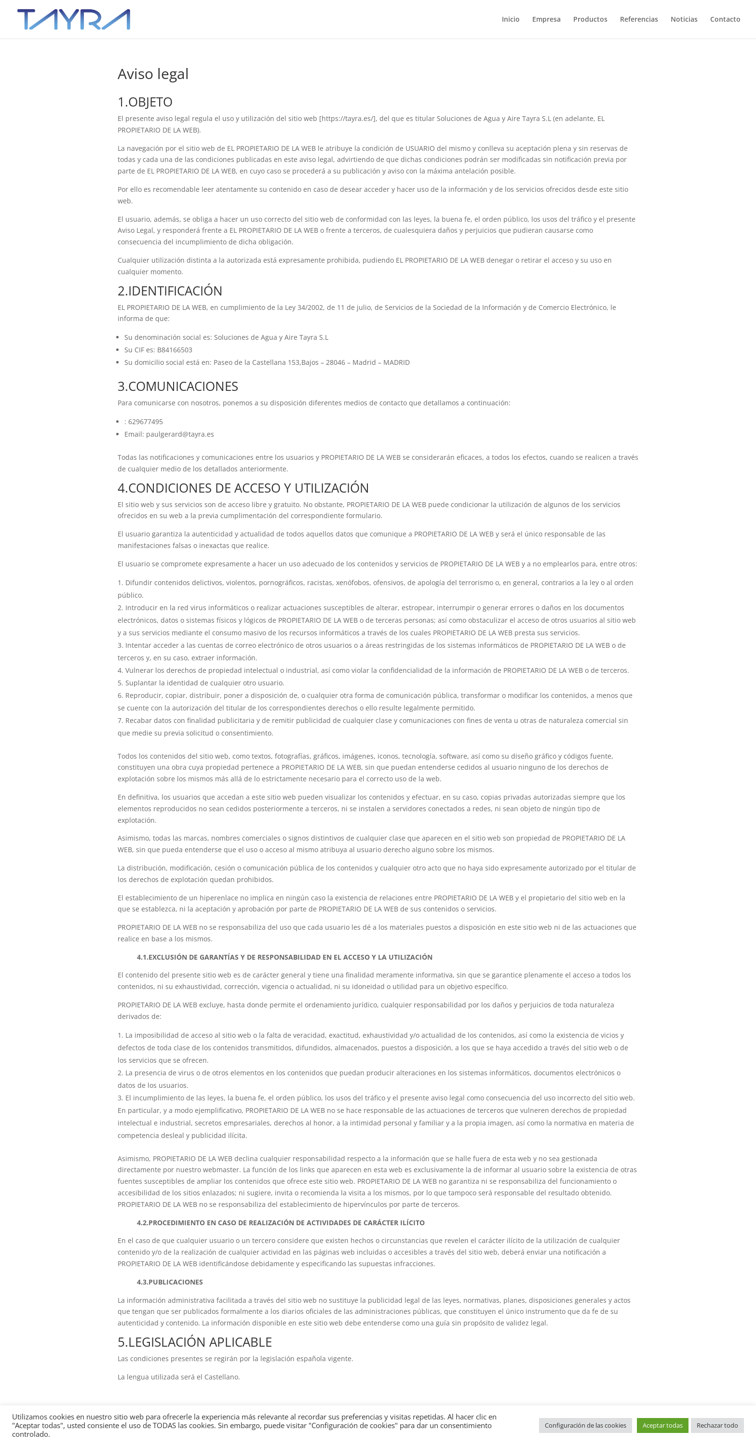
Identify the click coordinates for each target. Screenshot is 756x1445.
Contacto (725, 20)
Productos (590, 20)
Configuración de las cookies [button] (585, 1425)
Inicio (511, 20)
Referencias (639, 20)
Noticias (684, 20)
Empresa (546, 20)
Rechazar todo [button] (717, 1425)
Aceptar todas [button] (663, 1425)
